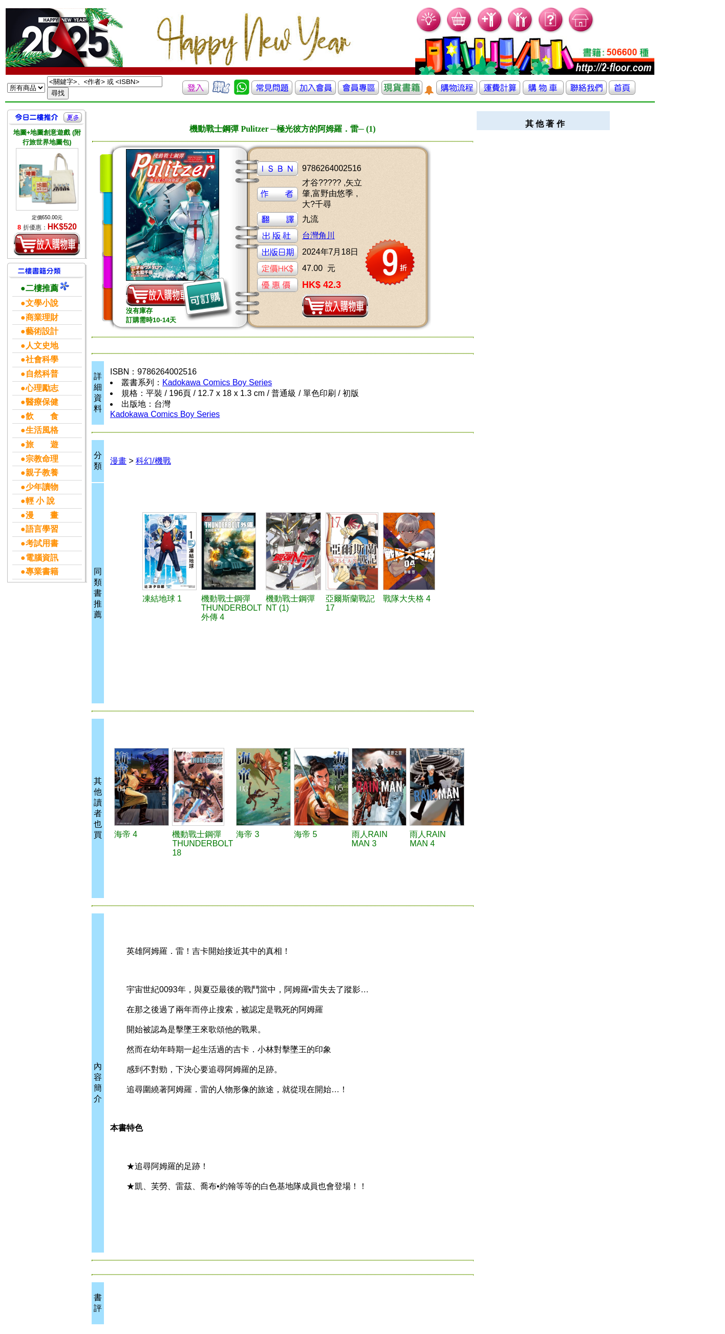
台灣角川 (318, 235)
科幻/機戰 (153, 460)
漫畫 (118, 460)
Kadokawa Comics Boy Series (217, 382)
